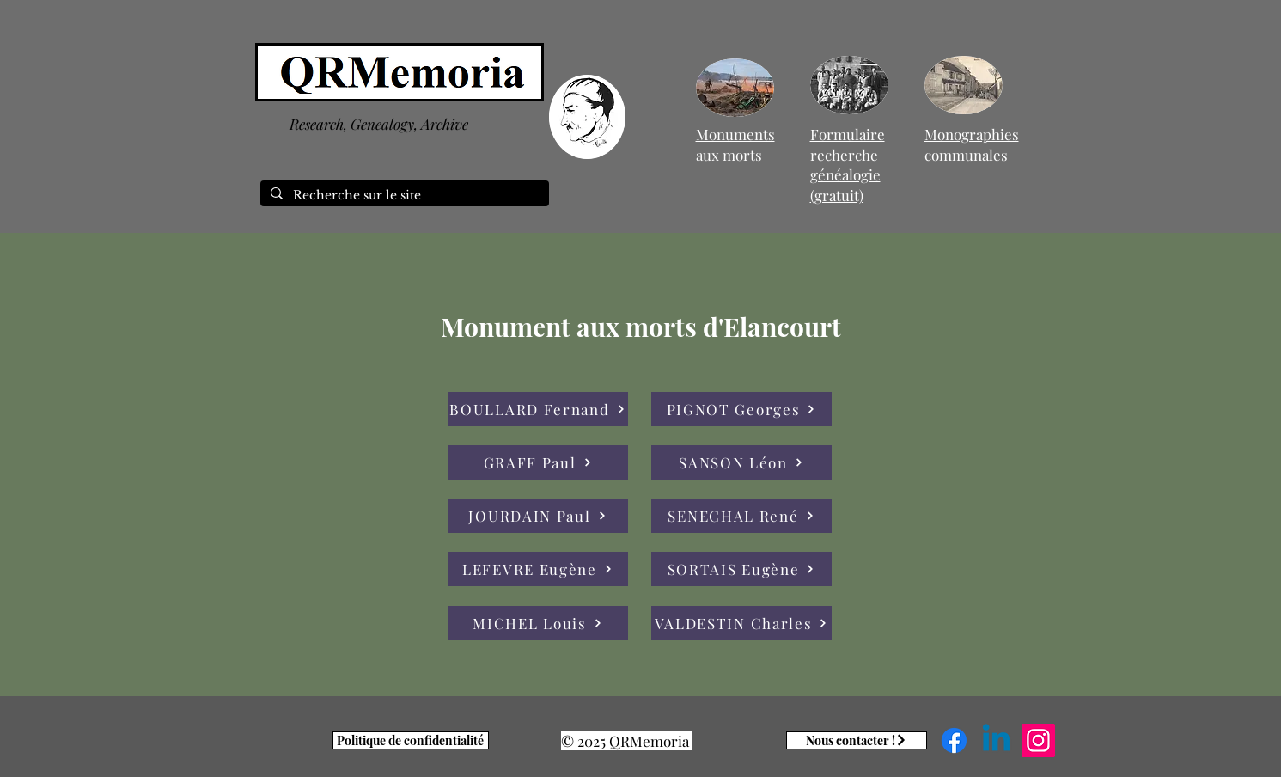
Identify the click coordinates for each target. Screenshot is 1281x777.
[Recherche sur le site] (403, 195)
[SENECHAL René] (741, 516)
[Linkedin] (996, 740)
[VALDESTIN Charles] (741, 623)
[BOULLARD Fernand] (538, 409)
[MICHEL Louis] (538, 623)
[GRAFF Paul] (538, 462)
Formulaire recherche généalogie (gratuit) (847, 165)
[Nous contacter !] (856, 740)
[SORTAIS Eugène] (741, 569)
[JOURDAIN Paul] (538, 516)
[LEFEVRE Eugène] (538, 569)
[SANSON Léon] (741, 462)
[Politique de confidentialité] (410, 740)
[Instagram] (1038, 740)
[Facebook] (954, 740)
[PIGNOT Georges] (741, 409)
